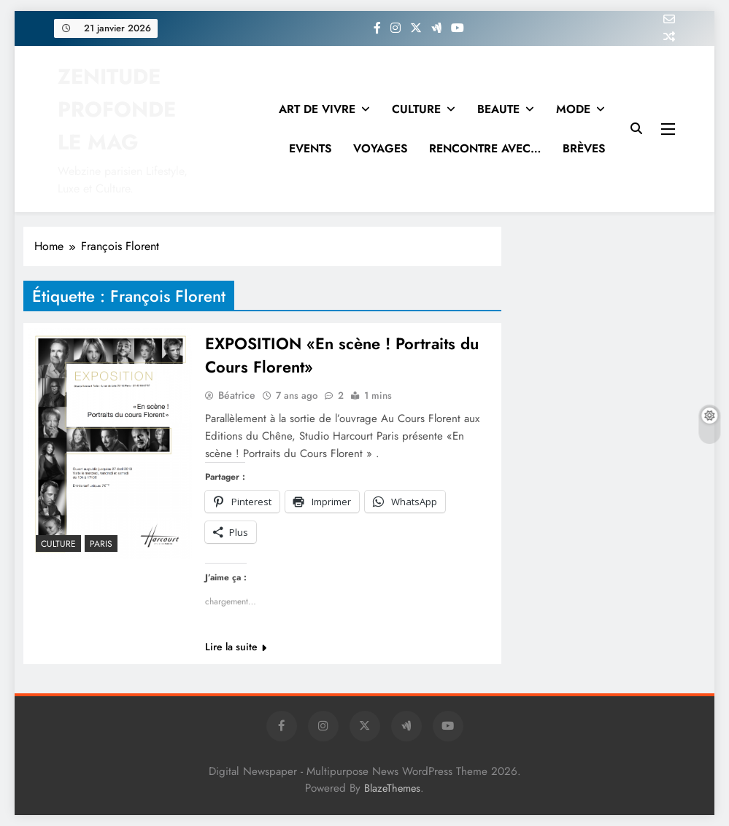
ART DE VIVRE (317, 109)
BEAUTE (498, 109)
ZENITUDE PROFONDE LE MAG (117, 109)
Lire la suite (235, 646)
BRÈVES (584, 148)
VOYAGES (380, 148)
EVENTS (310, 148)
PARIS (101, 543)
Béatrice (236, 395)
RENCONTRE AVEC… (485, 148)
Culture (58, 543)
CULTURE (416, 109)
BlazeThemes (392, 788)
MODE (573, 109)
